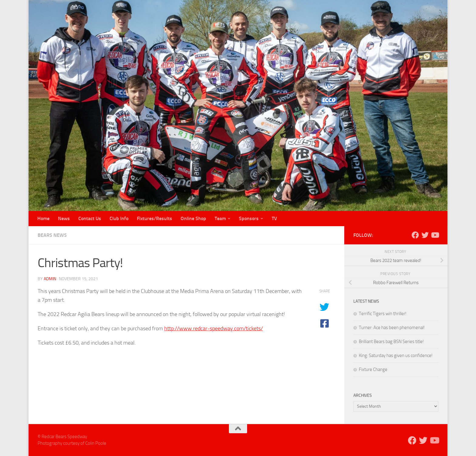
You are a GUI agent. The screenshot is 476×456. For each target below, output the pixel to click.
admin (50, 278)
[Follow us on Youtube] (434, 235)
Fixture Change (373, 369)
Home (43, 218)
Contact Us (89, 218)
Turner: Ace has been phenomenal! (392, 327)
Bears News (52, 235)
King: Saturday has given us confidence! (396, 355)
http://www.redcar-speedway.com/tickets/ (213, 328)
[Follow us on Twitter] (425, 235)
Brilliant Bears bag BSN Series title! (391, 341)
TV (274, 218)
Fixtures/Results (154, 218)
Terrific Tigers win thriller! (382, 313)
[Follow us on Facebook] (415, 235)
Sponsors (249, 218)
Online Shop (193, 218)
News (64, 218)
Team (220, 218)
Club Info (119, 218)
